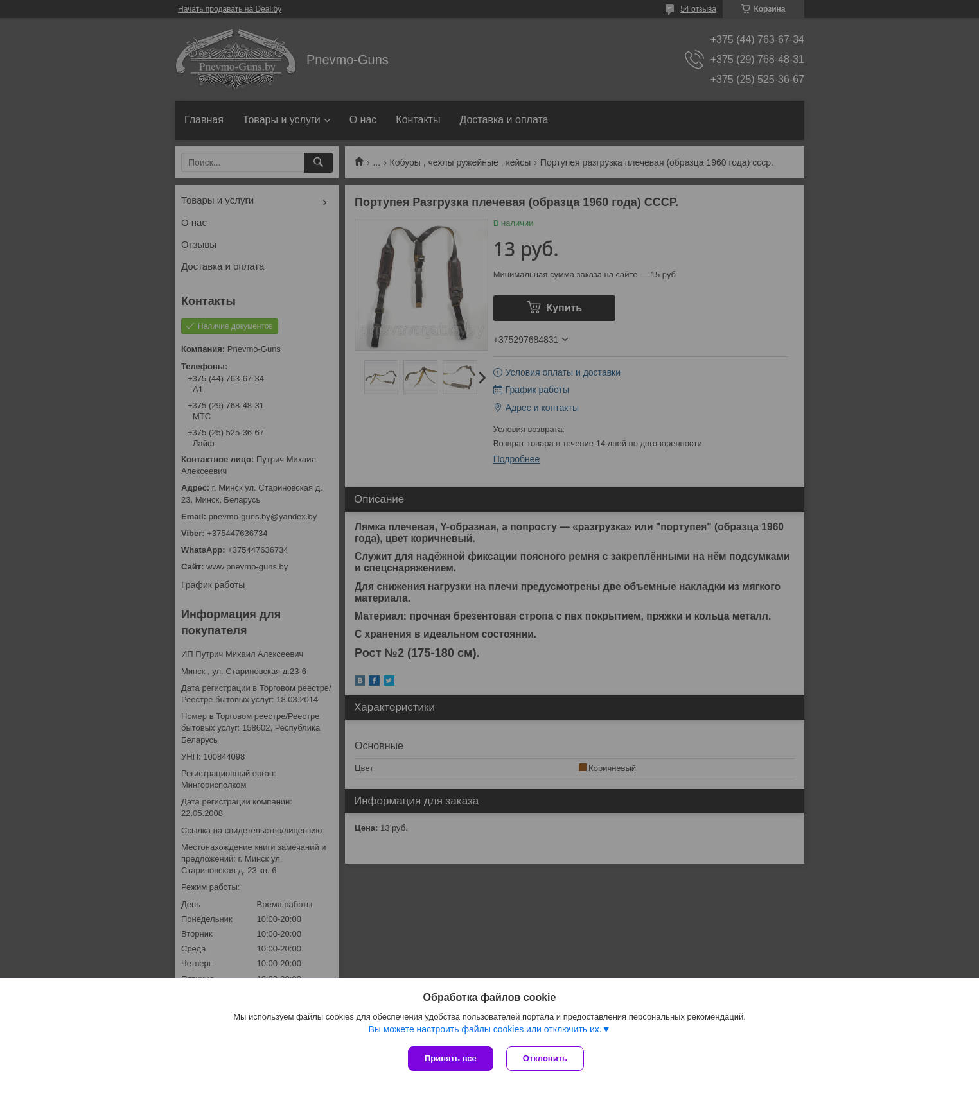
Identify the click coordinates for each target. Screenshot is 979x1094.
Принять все (451, 1058)
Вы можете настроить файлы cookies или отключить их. (484, 1029)
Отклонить (545, 1058)
